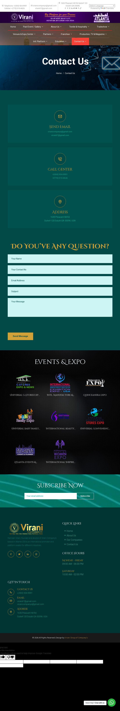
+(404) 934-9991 (60, 174)
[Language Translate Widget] (102, 5)
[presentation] (30, 324)
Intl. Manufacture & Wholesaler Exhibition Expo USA (60, 395)
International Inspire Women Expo (60, 463)
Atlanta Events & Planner (25, 463)
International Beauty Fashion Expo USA (60, 429)
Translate (107, 8)
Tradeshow (103, 26)
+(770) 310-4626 (60, 178)
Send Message (20, 336)
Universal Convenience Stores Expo (95, 429)
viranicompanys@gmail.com (60, 131)
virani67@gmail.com (60, 135)
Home (13, 26)
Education (61, 41)
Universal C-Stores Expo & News (25, 395)
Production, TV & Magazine (93, 34)
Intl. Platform (40, 41)
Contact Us (80, 41)
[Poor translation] (10, 664)
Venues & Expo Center (24, 34)
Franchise (66, 34)
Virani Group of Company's (76, 645)
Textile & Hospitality (79, 26)
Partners (48, 34)
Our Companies (73, 546)
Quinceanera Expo (95, 395)
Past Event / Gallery (33, 26)
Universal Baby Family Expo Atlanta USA (25, 429)
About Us (56, 26)
